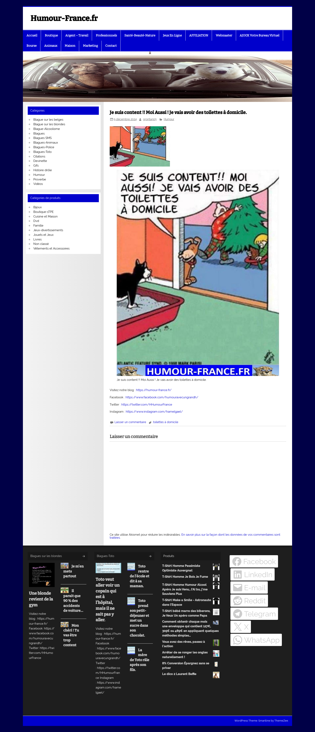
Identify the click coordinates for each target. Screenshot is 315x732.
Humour (169, 119)
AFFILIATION (198, 35)
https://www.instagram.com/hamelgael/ (154, 411)
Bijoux (37, 207)
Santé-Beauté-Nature (139, 35)
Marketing (90, 46)
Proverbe (39, 179)
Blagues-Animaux (45, 142)
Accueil (32, 35)
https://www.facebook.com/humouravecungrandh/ (162, 397)
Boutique (51, 35)
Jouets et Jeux (43, 235)
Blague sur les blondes (49, 124)
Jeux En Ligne (172, 35)
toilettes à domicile (165, 422)
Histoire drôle (42, 170)
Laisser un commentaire (130, 422)
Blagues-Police (43, 147)
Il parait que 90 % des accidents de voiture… (73, 601)
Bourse (32, 46)
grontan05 (150, 119)
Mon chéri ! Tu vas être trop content (71, 635)
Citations (39, 156)
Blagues (39, 133)
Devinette (40, 161)
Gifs (36, 165)
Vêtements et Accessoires (51, 248)
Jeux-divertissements (48, 230)
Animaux (50, 46)
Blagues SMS (42, 138)
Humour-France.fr (64, 18)
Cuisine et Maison (45, 216)
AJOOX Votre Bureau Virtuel (259, 35)
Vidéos (38, 184)
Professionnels (106, 35)
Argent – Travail (76, 35)
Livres (37, 239)
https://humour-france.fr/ (154, 390)
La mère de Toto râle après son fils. (139, 660)
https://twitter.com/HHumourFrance (146, 404)
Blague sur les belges (48, 119)
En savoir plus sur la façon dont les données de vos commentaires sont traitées (195, 536)
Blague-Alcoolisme (46, 129)
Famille (38, 225)
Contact (111, 46)
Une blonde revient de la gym (41, 599)
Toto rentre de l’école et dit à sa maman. (139, 576)
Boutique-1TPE (43, 212)
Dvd (36, 221)
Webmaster (224, 35)
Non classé (41, 244)
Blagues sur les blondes (46, 556)
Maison (70, 46)
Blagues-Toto (42, 152)
